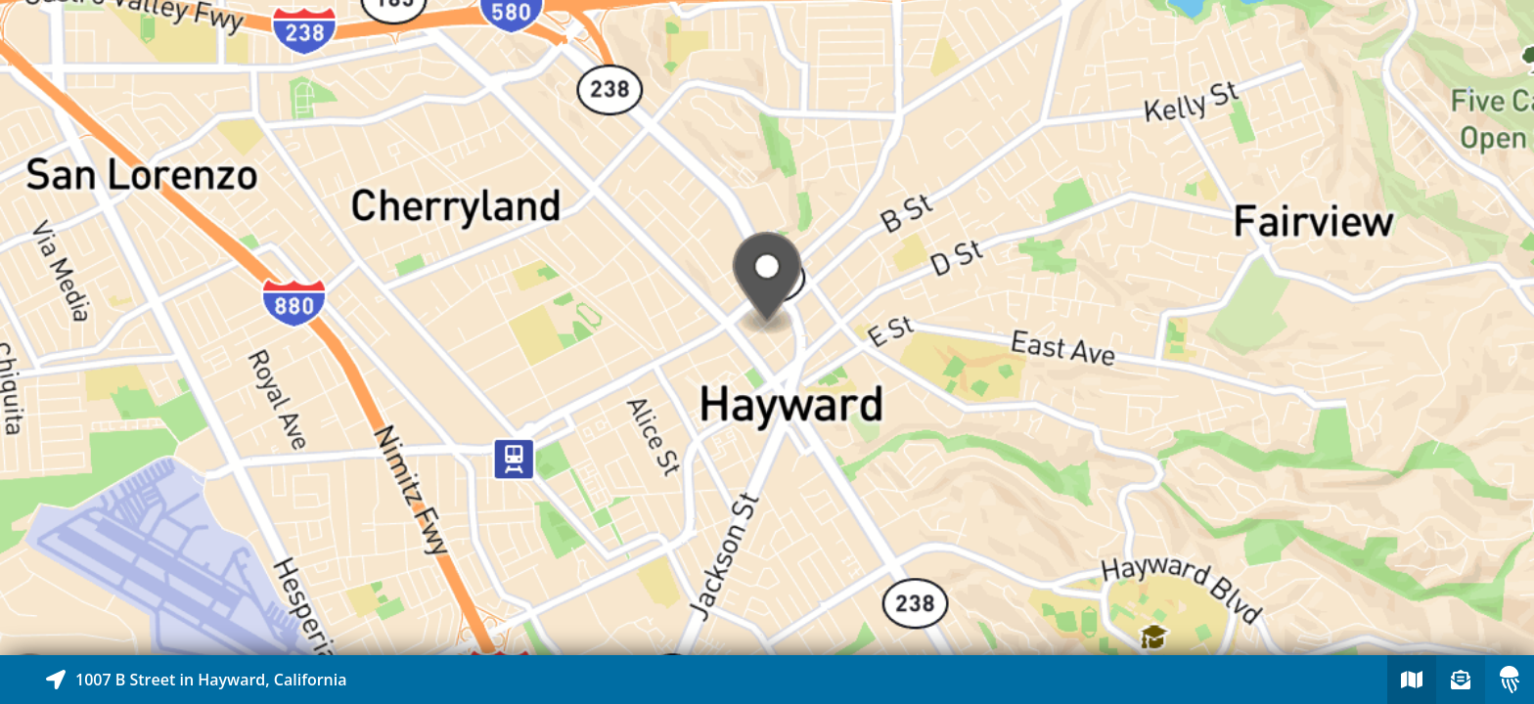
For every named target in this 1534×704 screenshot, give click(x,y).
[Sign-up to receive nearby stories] (1460, 679)
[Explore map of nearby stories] (767, 327)
